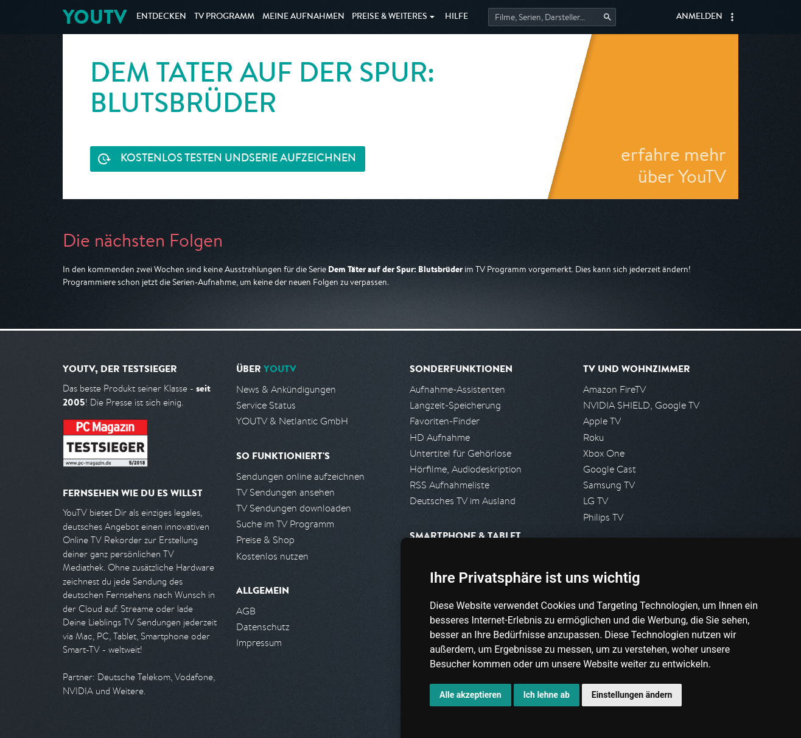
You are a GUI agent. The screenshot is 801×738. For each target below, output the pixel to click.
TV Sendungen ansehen (285, 492)
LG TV (595, 500)
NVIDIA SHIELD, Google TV (641, 405)
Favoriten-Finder (445, 421)
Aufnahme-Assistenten (457, 389)
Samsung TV (609, 485)
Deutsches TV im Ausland (463, 500)
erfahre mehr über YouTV (673, 165)
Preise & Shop (265, 539)
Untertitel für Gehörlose (460, 453)
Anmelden (699, 17)
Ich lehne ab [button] (546, 695)
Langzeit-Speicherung (455, 405)
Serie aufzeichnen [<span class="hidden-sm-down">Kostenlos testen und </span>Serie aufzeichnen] (238, 159)
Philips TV (603, 517)
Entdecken (161, 17)
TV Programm (224, 17)
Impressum (259, 642)
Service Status (266, 405)
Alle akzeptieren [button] (470, 695)
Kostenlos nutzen (272, 556)
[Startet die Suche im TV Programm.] (552, 17)
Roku (593, 437)
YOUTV (95, 16)
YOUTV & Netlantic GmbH (292, 421)
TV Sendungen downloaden (293, 508)
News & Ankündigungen (286, 389)
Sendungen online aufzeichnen (300, 476)
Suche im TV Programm (285, 524)
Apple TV (602, 421)
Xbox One (603, 453)
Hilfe (456, 17)
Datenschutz (263, 626)
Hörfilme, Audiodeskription (466, 469)
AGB (246, 611)
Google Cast (609, 469)
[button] (732, 17)
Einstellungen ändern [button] (632, 695)
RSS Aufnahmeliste (449, 485)
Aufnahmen (303, 17)
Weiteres (389, 17)
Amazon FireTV (614, 389)
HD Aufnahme (440, 437)
